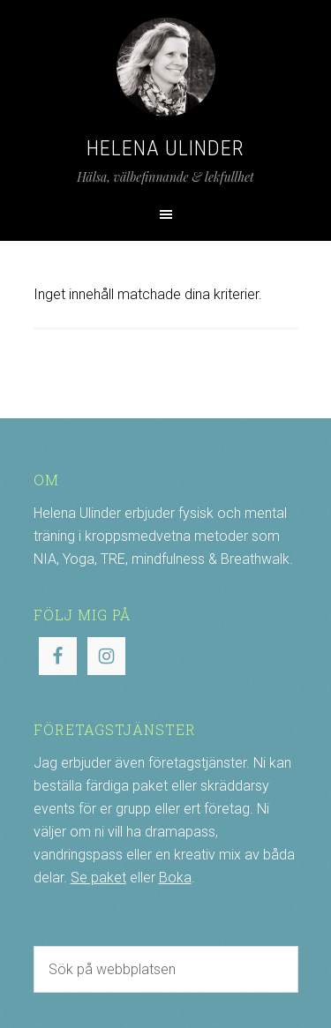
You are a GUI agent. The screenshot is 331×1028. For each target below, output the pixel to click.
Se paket (98, 877)
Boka (175, 877)
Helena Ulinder (165, 148)
